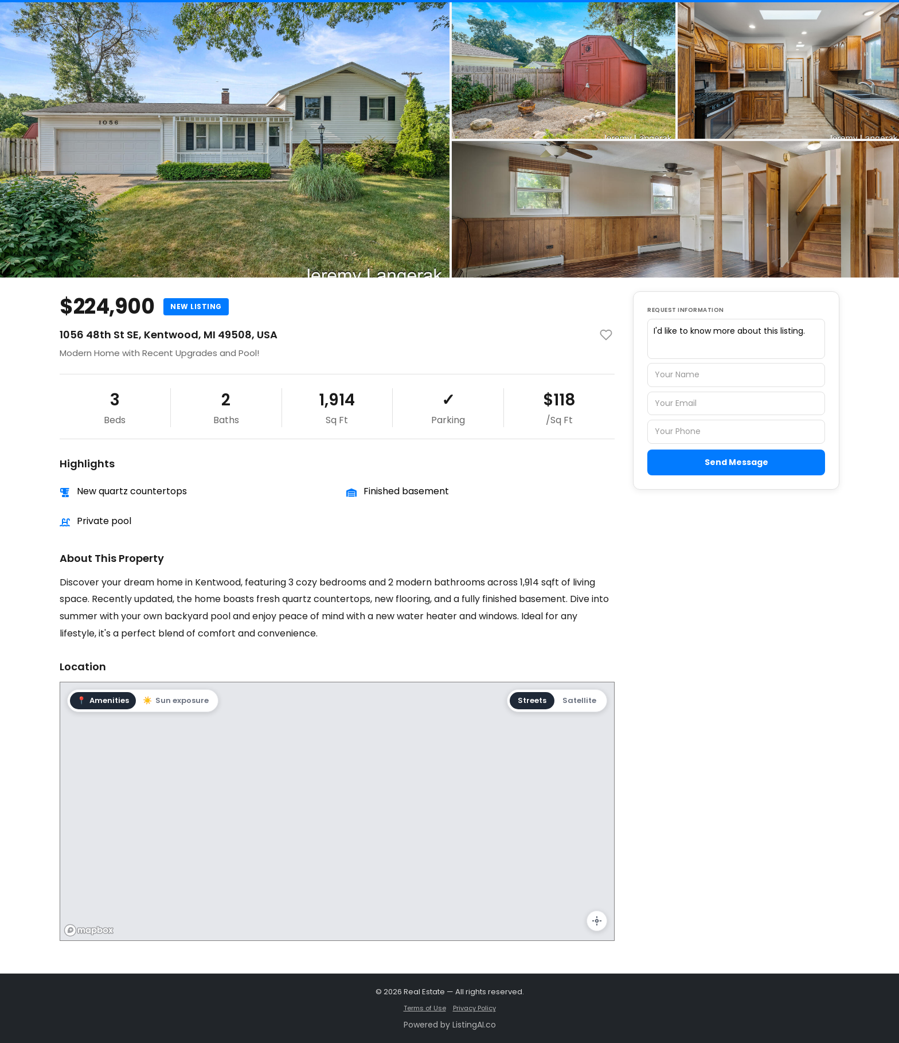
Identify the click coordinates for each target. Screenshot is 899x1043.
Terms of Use (425, 1008)
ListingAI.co (474, 1024)
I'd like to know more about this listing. (736, 339)
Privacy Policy (474, 1008)
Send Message (736, 462)
